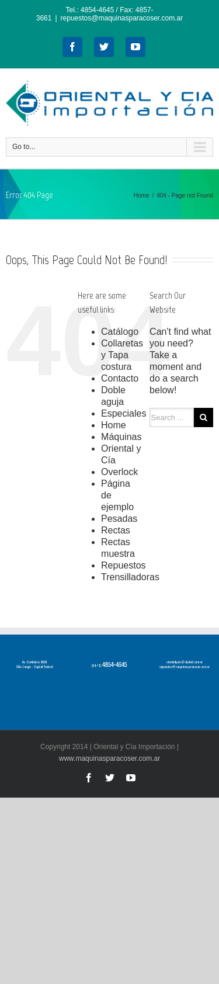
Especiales (123, 413)
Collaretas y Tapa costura (122, 355)
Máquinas (121, 437)
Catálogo (119, 332)
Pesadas (119, 519)
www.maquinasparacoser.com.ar (109, 758)
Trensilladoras (130, 577)
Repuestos (123, 565)
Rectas (115, 530)
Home (142, 195)
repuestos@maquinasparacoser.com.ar (122, 18)
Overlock (119, 472)
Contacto (119, 378)
